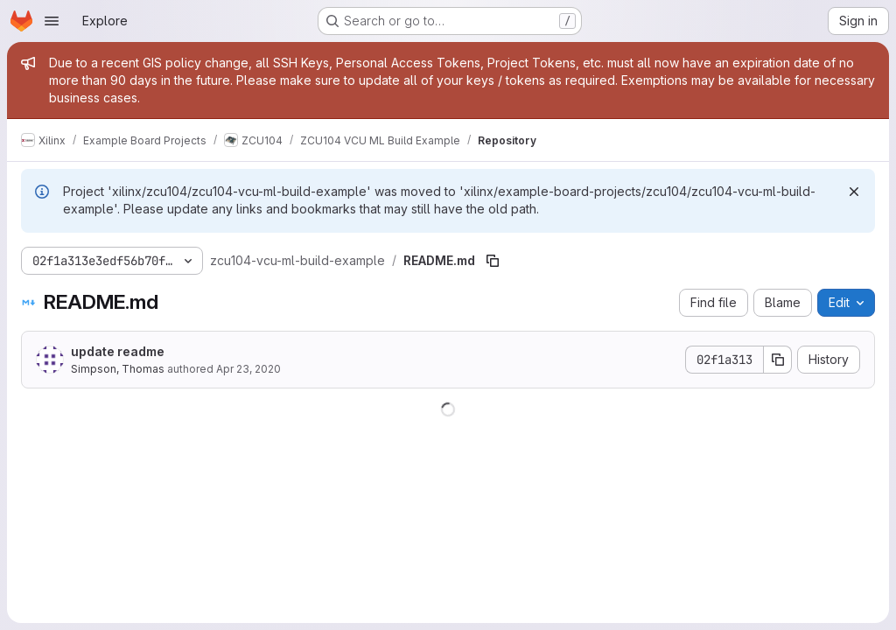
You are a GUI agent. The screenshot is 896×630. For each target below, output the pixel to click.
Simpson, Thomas (117, 368)
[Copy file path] (493, 261)
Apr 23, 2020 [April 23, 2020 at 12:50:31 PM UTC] (248, 368)
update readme (117, 351)
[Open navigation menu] (52, 21)
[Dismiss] (854, 191)
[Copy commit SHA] (778, 360)
